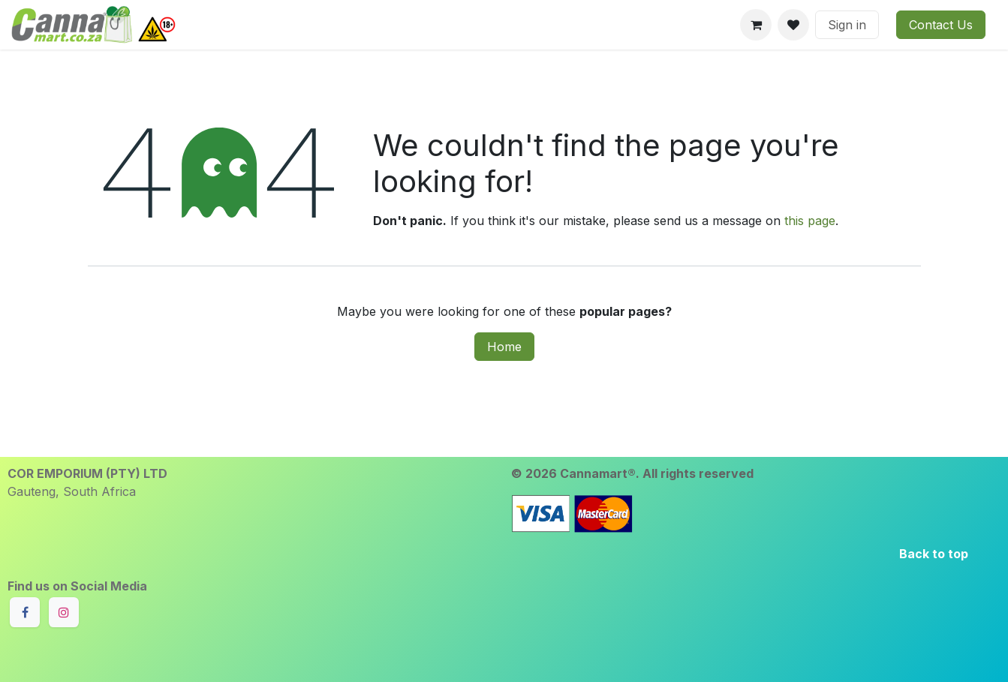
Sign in (847, 24)
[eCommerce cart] (756, 25)
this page (809, 220)
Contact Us (941, 24)
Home (504, 346)
